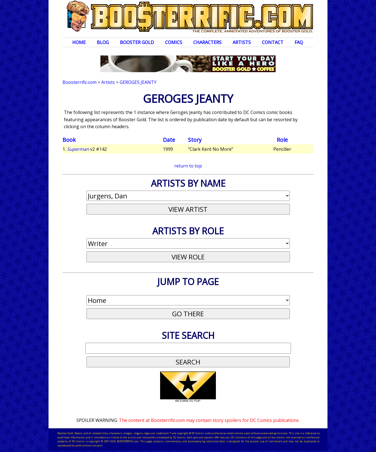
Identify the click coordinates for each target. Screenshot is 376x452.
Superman (78, 149)
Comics (173, 42)
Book (69, 140)
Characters (207, 42)
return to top (188, 166)
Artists (242, 42)
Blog (103, 42)
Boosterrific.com (79, 82)
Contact (272, 42)
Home (79, 42)
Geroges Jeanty (138, 82)
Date (169, 140)
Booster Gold (137, 42)
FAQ (299, 42)
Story (195, 140)
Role (282, 140)
